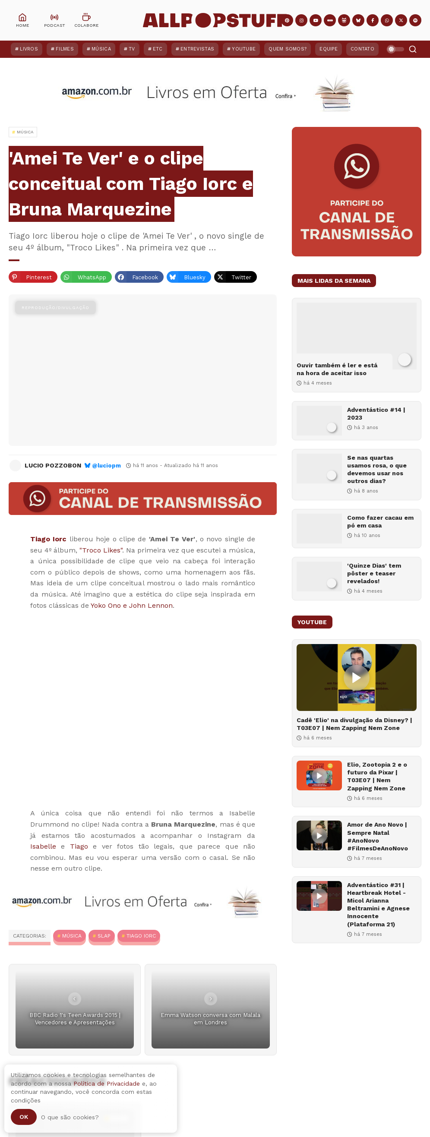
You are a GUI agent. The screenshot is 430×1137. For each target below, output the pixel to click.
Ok (23, 1116)
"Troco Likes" (100, 550)
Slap (104, 936)
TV (132, 49)
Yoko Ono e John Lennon (132, 605)
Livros (29, 49)
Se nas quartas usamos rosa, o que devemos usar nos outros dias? (377, 469)
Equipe (328, 49)
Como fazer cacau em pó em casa (380, 521)
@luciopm (106, 465)
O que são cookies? (70, 1117)
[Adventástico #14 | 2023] (319, 421)
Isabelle (43, 846)
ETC (158, 49)
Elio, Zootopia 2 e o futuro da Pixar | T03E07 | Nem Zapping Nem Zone (377, 776)
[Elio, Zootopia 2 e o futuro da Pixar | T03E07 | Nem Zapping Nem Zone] (319, 775)
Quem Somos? (288, 49)
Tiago (79, 846)
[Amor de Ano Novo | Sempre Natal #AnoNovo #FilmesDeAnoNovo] (319, 835)
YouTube (244, 49)
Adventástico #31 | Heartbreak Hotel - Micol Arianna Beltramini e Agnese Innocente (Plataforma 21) (378, 904)
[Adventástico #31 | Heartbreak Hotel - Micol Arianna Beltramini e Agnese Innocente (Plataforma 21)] (319, 896)
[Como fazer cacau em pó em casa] (319, 528)
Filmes (65, 49)
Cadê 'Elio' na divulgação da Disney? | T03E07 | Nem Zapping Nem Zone (354, 724)
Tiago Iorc (141, 936)
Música (101, 49)
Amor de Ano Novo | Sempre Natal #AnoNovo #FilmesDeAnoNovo (377, 836)
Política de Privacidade (106, 1083)
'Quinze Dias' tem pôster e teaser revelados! (374, 573)
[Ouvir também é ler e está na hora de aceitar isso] (357, 336)
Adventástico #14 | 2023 (376, 413)
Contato (362, 49)
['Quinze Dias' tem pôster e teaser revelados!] (319, 576)
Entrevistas (197, 49)
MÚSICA (72, 936)
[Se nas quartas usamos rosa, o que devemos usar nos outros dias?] (319, 468)
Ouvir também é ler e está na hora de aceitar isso (337, 369)
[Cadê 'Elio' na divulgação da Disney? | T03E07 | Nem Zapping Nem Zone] (357, 677)
